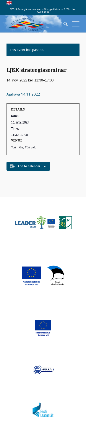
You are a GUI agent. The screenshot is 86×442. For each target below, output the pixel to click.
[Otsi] (63, 23)
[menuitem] (63, 23)
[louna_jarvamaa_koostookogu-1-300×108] (35, 23)
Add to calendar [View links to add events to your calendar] (28, 166)
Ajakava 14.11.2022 (23, 94)
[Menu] (74, 23)
